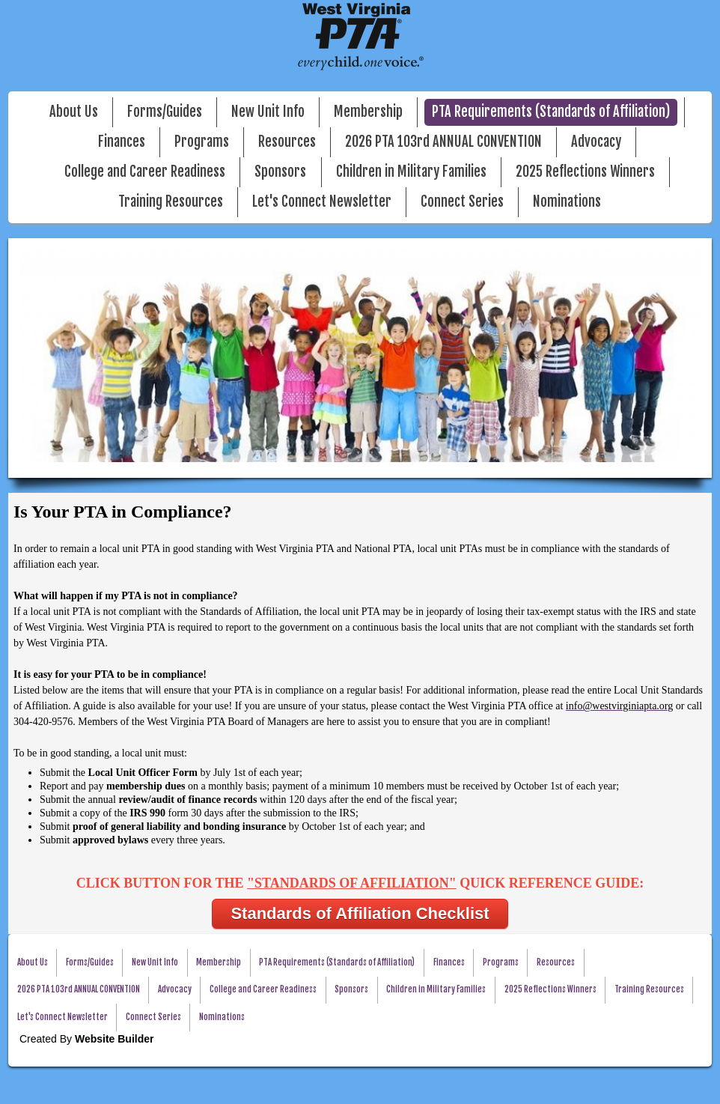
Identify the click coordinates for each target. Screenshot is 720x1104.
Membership (368, 112)
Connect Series (462, 201)
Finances (121, 142)
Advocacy (596, 142)
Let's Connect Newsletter (321, 201)
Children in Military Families (411, 172)
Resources (287, 142)
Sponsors (280, 172)
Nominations (567, 201)
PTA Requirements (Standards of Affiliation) (551, 112)
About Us (73, 112)
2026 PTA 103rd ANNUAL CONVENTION (443, 142)
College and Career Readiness (144, 172)
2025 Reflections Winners (585, 172)
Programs (201, 142)
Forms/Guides (164, 112)
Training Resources (170, 201)
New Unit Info (268, 112)
